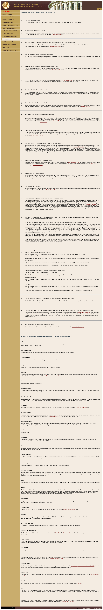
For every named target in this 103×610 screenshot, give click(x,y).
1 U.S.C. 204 (56, 120)
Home (99, 9)
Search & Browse (57, 34)
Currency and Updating (66, 80)
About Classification (56, 69)
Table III (92, 163)
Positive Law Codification (55, 46)
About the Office (87, 608)
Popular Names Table (73, 162)
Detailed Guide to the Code (87, 106)
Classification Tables (38, 165)
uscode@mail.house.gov (78, 327)
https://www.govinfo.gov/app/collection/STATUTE (82, 566)
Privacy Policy (98, 608)
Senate (74, 314)
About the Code (43, 122)
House (68, 314)
